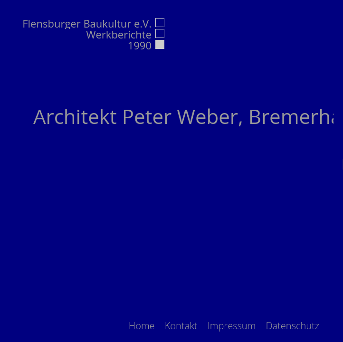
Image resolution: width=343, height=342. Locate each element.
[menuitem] (142, 325)
